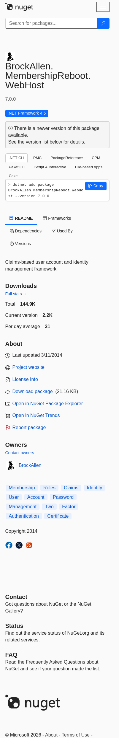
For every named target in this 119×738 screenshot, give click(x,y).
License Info (25, 379)
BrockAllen (30, 465)
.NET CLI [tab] (16, 158)
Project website (28, 367)
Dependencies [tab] (26, 231)
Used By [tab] (62, 231)
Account (36, 497)
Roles (49, 487)
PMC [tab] (37, 158)
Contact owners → (22, 452)
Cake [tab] (13, 176)
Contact (16, 597)
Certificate (58, 516)
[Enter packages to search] (51, 23)
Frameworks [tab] (57, 218)
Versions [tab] (20, 244)
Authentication (24, 516)
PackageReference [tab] (66, 158)
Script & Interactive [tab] (50, 167)
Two (49, 506)
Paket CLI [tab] (17, 167)
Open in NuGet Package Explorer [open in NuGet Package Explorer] (47, 403)
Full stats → (16, 293)
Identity (94, 487)
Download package (32, 391)
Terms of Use (76, 734)
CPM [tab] (96, 158)
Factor (68, 506)
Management (23, 506)
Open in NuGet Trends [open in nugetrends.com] (36, 415)
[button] (96, 186)
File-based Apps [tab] (88, 167)
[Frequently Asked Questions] (11, 654)
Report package (29, 427)
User (14, 497)
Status (14, 626)
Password (63, 497)
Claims (71, 487)
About (51, 734)
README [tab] (21, 218)
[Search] (103, 23)
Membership (22, 487)
